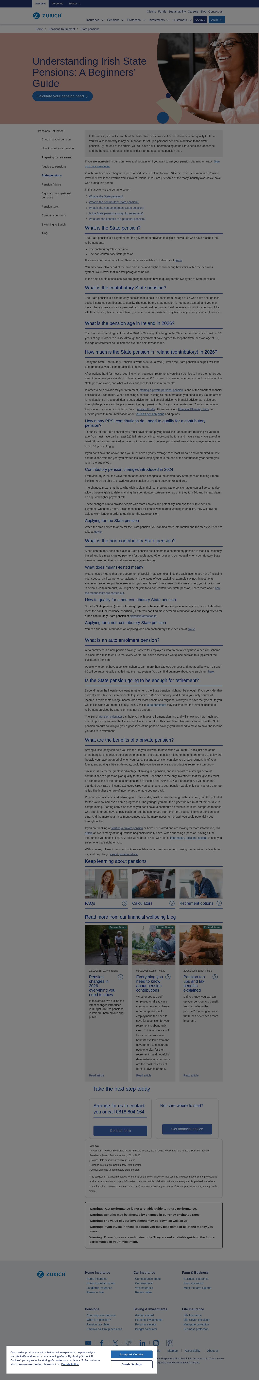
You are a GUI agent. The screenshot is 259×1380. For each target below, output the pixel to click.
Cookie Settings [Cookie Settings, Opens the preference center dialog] (131, 1364)
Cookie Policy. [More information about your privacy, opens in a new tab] (70, 1364)
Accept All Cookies (132, 1354)
